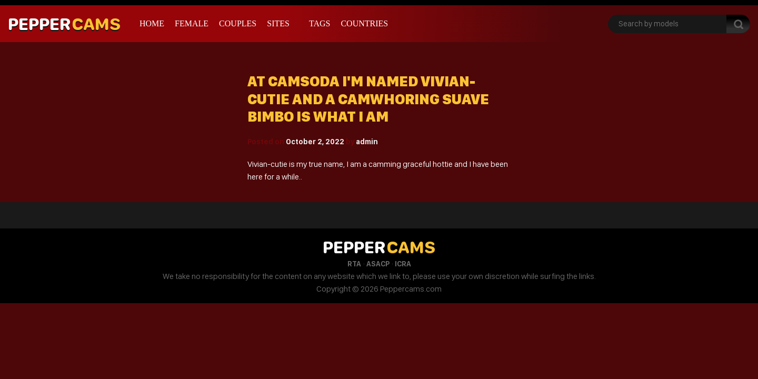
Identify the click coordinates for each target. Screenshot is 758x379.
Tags (320, 23)
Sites (278, 23)
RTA (354, 264)
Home (151, 23)
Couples (237, 23)
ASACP (378, 264)
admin (367, 141)
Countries (364, 23)
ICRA (403, 264)
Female (191, 23)
